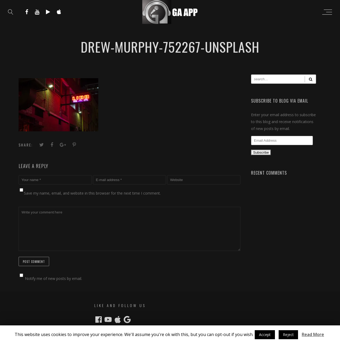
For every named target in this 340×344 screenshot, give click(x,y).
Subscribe (261, 152)
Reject (288, 334)
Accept (265, 334)
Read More (313, 334)
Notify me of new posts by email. (53, 278)
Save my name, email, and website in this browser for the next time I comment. (92, 193)
